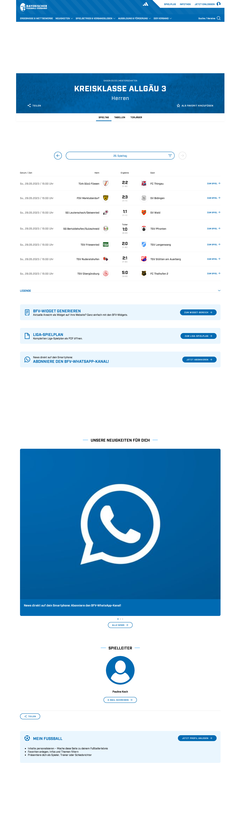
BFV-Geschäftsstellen (83, 756)
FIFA (48, 797)
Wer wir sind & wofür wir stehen (38, 741)
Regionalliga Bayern (133, 756)
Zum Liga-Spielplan (198, 336)
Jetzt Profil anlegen (197, 639)
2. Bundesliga (129, 746)
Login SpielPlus (80, 766)
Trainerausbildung (81, 746)
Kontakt (24, 766)
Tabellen (119, 117)
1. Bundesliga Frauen (134, 761)
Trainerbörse (78, 761)
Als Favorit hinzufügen (194, 105)
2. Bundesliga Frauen (134, 766)
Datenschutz (198, 797)
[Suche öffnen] (209, 18)
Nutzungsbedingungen (176, 797)
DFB (30, 797)
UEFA (39, 797)
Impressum (215, 797)
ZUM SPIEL (214, 183)
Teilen (34, 105)
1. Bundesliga (129, 741)
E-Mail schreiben (120, 601)
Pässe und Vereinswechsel (85, 741)
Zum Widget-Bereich (198, 312)
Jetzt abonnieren (199, 359)
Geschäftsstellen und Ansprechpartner (41, 746)
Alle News (120, 526)
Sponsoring (26, 751)
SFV (22, 797)
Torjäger (136, 117)
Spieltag (104, 117)
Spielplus (170, 4)
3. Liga (125, 751)
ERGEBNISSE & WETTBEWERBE (36, 18)
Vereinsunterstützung (32, 756)
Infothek (185, 4)
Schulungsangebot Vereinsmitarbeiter (92, 751)
